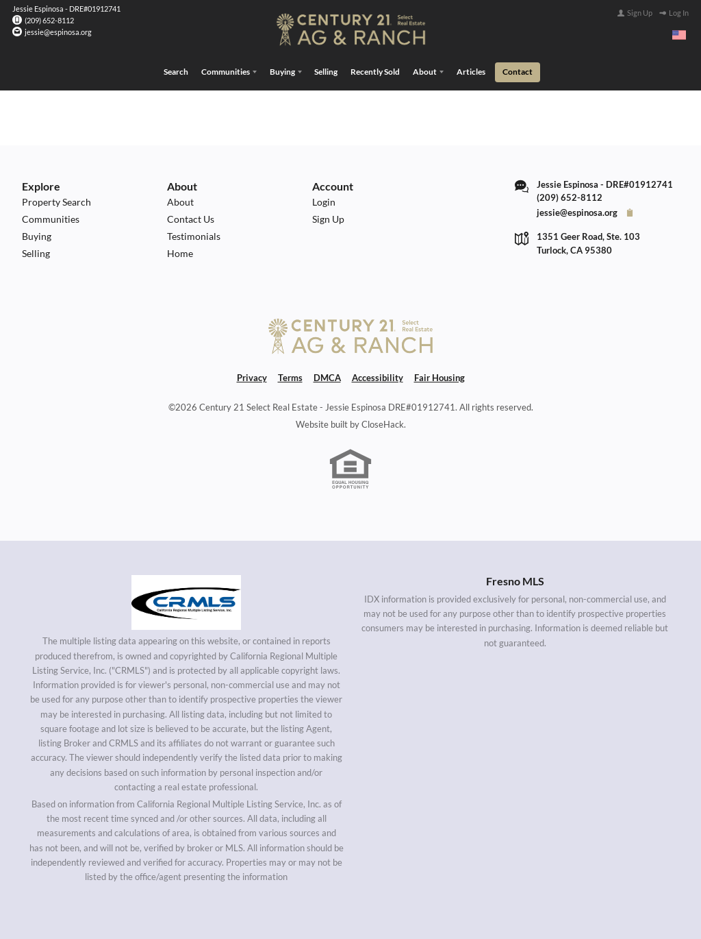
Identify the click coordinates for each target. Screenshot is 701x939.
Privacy (252, 377)
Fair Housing (439, 377)
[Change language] (679, 35)
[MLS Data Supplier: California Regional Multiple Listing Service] (186, 602)
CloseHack (382, 424)
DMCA (327, 377)
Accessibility (377, 377)
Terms (290, 377)
